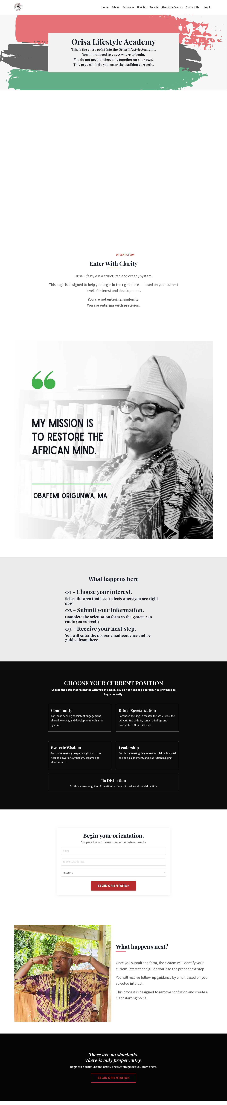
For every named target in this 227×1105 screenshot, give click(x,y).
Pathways (128, 7)
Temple (153, 7)
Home (104, 7)
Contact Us (192, 7)
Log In (207, 7)
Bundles (141, 7)
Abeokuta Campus (172, 7)
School (115, 7)
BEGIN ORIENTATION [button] (113, 890)
